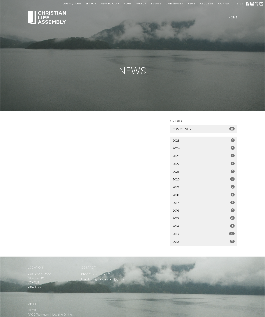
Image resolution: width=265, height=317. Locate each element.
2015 (204, 218)
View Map (34, 286)
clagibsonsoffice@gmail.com (111, 279)
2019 (204, 187)
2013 (204, 234)
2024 (204, 148)
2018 (204, 195)
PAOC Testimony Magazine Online (50, 314)
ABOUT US (206, 3)
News (191, 3)
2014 (204, 226)
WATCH (141, 3)
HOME (128, 3)
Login (67, 3)
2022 (204, 164)
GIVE (239, 3)
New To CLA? (110, 3)
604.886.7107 (101, 274)
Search (91, 3)
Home (233, 17)
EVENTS (156, 3)
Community (204, 129)
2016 (204, 210)
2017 (204, 203)
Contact (225, 3)
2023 (204, 156)
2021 (204, 171)
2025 (204, 140)
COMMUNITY (174, 3)
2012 (204, 241)
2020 (204, 179)
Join (77, 3)
